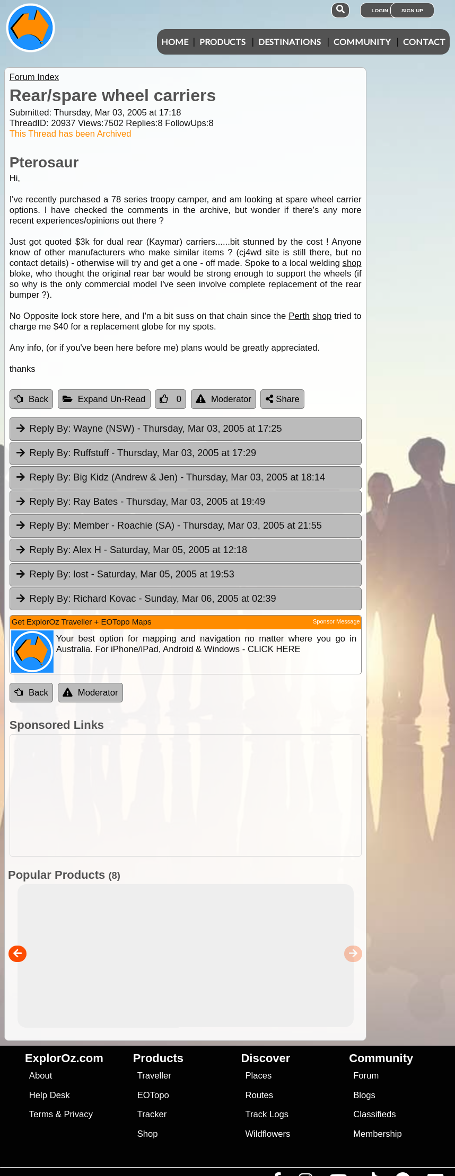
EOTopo (153, 1095)
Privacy (78, 1114)
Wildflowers (267, 1134)
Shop (147, 1134)
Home (174, 42)
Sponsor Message (336, 621)
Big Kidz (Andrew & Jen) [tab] (170, 477)
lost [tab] (124, 574)
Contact (424, 42)
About (40, 1076)
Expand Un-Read (104, 399)
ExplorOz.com (64, 1058)
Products (222, 42)
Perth (299, 316)
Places (258, 1076)
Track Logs (266, 1114)
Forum (366, 1076)
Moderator (223, 399)
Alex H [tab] (131, 550)
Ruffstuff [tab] (135, 453)
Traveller (154, 1076)
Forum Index (34, 77)
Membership (377, 1134)
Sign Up (412, 10)
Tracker (152, 1114)
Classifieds (374, 1114)
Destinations (289, 42)
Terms (41, 1114)
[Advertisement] (225, 795)
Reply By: (50, 428)
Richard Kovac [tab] (145, 599)
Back (31, 399)
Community (362, 42)
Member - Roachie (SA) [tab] (168, 526)
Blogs (364, 1095)
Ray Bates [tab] (140, 502)
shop (352, 263)
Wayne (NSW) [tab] (148, 429)
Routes (259, 1095)
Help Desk (49, 1095)
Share (283, 399)
